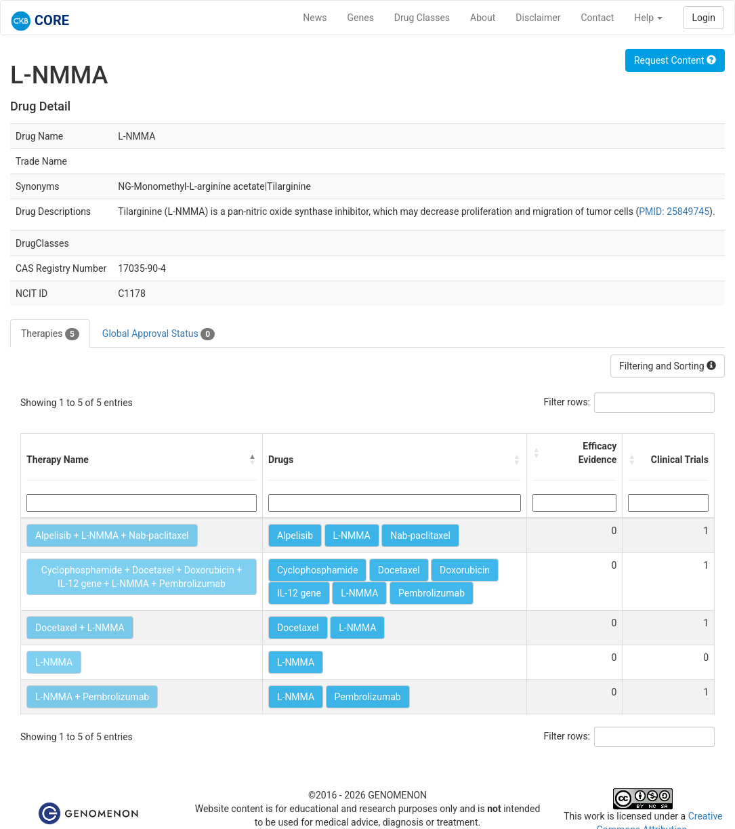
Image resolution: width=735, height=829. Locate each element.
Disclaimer (538, 17)
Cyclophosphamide (317, 570)
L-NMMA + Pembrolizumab (92, 696)
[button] (253, 459)
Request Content (675, 60)
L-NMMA (352, 535)
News (315, 17)
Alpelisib (295, 535)
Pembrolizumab (431, 593)
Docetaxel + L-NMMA (80, 627)
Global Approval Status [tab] (158, 334)
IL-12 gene (299, 593)
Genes (361, 17)
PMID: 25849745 (674, 211)
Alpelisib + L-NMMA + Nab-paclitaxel (112, 535)
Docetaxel (399, 570)
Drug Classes (422, 17)
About (482, 17)
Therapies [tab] (50, 334)
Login (703, 17)
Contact (597, 17)
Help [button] (648, 17)
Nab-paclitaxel (420, 535)
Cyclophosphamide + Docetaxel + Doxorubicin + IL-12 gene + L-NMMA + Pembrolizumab (141, 577)
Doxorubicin (465, 570)
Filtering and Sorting (667, 366)
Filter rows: (567, 402)
